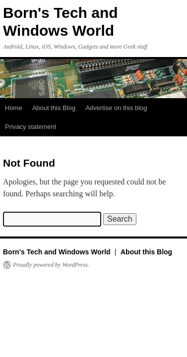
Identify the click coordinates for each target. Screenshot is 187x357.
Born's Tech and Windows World (57, 252)
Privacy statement (30, 126)
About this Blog (53, 108)
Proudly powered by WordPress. (51, 264)
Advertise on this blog (116, 108)
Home (13, 108)
